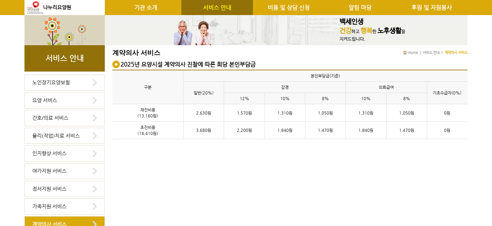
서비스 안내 (217, 7)
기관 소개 (145, 7)
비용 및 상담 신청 (289, 7)
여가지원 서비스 (49, 171)
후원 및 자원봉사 (431, 7)
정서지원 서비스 (49, 189)
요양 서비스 (44, 100)
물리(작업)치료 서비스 (56, 136)
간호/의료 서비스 (50, 118)
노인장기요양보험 (51, 82)
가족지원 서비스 (49, 206)
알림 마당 (360, 7)
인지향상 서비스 (49, 153)
